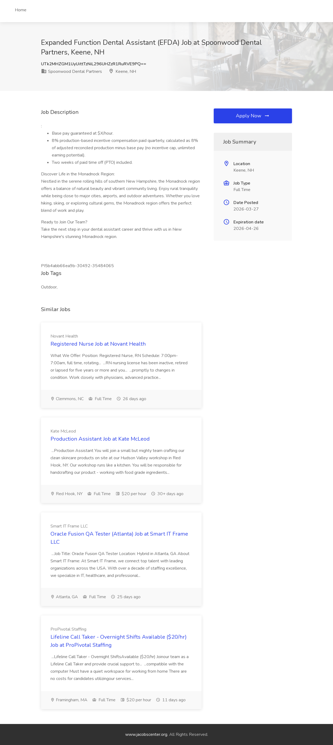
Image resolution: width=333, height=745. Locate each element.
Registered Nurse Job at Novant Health (98, 344)
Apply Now (253, 116)
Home (20, 10)
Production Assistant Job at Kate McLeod (100, 439)
